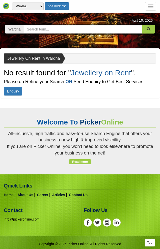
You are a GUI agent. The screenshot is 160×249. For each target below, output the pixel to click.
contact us (78, 195)
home (9, 195)
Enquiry (13, 91)
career (42, 195)
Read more (79, 162)
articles (58, 195)
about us (25, 195)
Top (149, 242)
